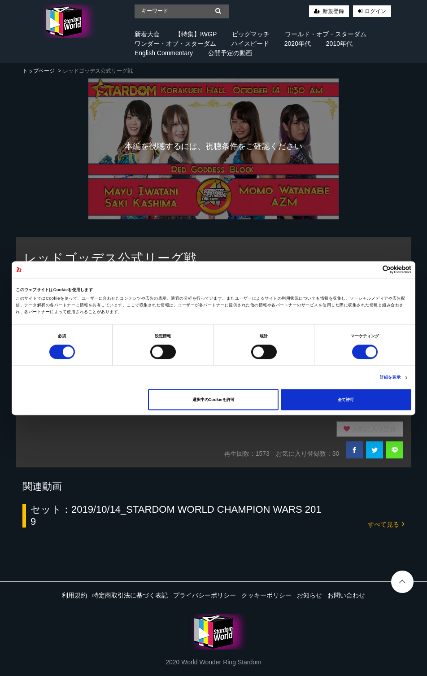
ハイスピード (250, 43)
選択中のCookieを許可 (213, 399)
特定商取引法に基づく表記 (130, 595)
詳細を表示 (390, 377)
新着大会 (147, 34)
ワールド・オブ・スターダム (325, 34)
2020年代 (297, 43)
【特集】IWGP (196, 34)
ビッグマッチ (251, 34)
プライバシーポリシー (204, 595)
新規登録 (333, 11)
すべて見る (386, 524)
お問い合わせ (346, 595)
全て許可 (346, 399)
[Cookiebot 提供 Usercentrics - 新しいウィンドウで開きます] (372, 269)
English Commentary (164, 53)
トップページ (38, 71)
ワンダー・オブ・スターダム (175, 43)
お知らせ (309, 595)
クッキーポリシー (266, 595)
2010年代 (339, 43)
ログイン (375, 11)
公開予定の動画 (230, 53)
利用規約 (74, 595)
